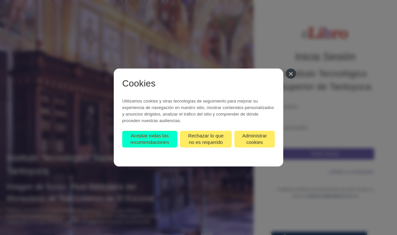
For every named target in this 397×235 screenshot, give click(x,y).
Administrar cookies (254, 139)
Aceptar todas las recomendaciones (149, 139)
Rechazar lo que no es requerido (206, 139)
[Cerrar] (291, 74)
